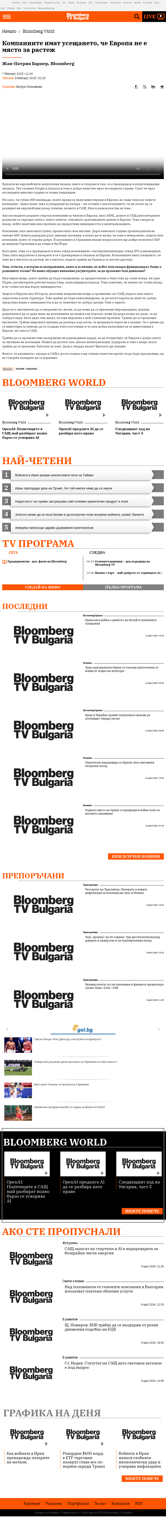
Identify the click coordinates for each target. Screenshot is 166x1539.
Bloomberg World (54, 382)
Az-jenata (81, 3)
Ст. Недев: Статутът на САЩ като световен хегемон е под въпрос (113, 1365)
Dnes (24, 3)
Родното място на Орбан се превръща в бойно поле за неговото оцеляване (122, 812)
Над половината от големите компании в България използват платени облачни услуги (114, 1289)
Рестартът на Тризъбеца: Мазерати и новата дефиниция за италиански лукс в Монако (116, 891)
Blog (156, 3)
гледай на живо (42, 587)
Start (3, 8)
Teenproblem (101, 3)
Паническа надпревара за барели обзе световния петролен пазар (119, 764)
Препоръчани (33, 875)
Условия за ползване (46, 1512)
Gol (64, 3)
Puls (90, 3)
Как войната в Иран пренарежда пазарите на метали (28, 1457)
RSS (138, 1503)
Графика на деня (52, 1413)
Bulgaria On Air (52, 3)
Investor (16, 3)
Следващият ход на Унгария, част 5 (139, 1184)
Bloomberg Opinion (93, 615)
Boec (19, 8)
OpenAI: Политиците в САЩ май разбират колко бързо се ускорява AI (28, 1191)
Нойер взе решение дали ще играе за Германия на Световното (60, 1067)
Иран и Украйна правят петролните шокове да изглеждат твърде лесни (117, 716)
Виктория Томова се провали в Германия (46, 1090)
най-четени (37, 460)
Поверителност (70, 1512)
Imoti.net (127, 3)
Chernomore (30, 8)
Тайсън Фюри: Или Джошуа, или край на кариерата (52, 1045)
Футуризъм (70, 1243)
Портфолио (78, 1503)
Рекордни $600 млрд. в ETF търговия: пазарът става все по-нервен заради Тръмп (84, 1460)
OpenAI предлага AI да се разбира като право (84, 1186)
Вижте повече (142, 1211)
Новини (87, 663)
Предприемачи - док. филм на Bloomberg (34, 561)
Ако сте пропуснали (61, 1231)
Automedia (115, 3)
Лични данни (88, 1512)
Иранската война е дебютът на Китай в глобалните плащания (121, 621)
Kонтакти (121, 1503)
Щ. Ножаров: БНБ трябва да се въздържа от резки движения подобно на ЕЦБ (111, 1327)
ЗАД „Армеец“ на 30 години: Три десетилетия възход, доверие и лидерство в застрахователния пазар (122, 938)
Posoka (10, 8)
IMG (6, 2)
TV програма (38, 543)
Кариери (32, 1503)
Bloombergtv (36, 3)
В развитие (70, 1319)
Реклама (54, 1503)
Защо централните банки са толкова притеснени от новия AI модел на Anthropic (121, 669)
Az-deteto (147, 3)
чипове (20, 368)
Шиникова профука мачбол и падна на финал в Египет (54, 1113)
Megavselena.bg (46, 8)
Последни (25, 606)
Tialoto (71, 3)
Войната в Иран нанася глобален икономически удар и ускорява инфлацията (140, 1460)
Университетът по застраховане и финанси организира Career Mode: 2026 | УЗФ (124, 986)
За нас (100, 1503)
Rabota (137, 3)
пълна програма (123, 587)
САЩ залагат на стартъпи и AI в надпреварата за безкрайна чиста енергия (111, 1251)
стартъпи (31, 368)
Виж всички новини (136, 856)
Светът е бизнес (73, 1281)
